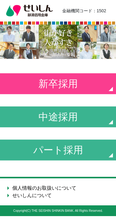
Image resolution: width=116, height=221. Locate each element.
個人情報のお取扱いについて (44, 188)
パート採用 (58, 150)
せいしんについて (32, 195)
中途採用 (58, 117)
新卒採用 (58, 84)
